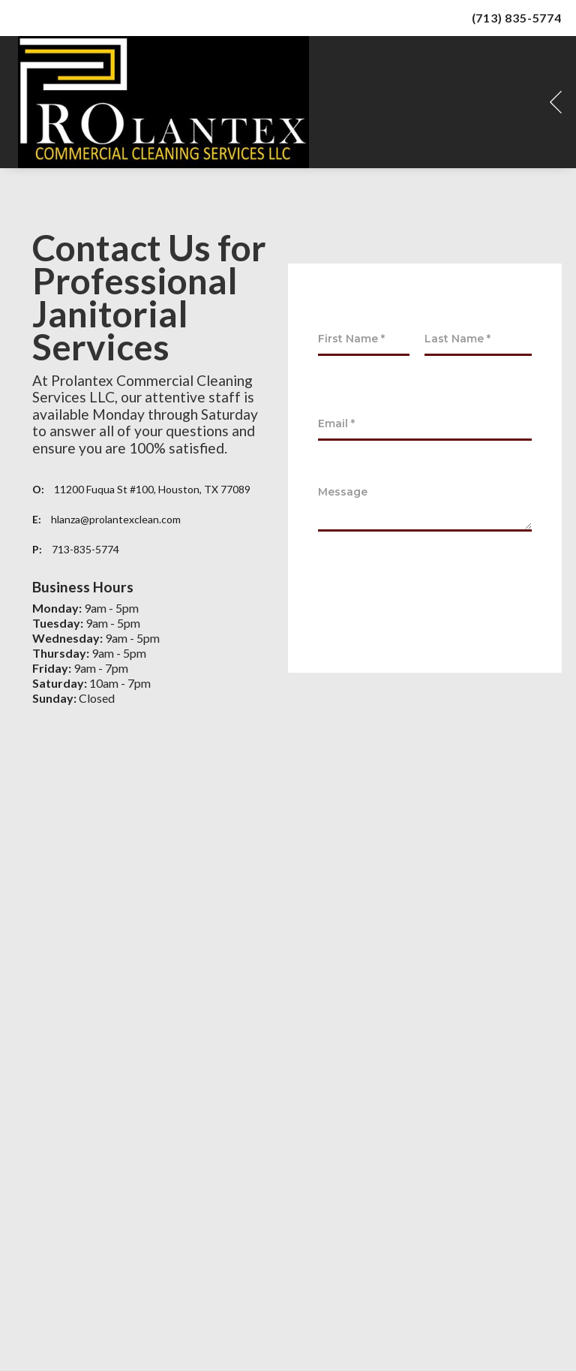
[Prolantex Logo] (163, 102)
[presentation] (432, 598)
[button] (556, 102)
